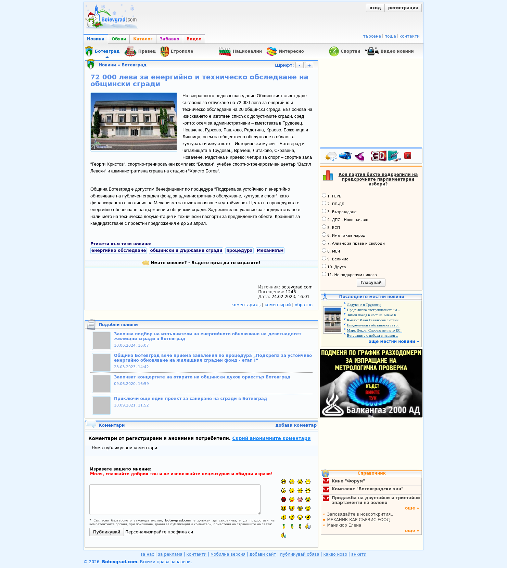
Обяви (119, 39)
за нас (147, 554)
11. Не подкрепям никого (349, 274)
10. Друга (334, 266)
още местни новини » (394, 341)
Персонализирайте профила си (159, 532)
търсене (372, 36)
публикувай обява (299, 554)
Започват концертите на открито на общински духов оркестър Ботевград (202, 377)
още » (412, 508)
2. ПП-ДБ (333, 203)
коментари (246, 304)
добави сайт (263, 554)
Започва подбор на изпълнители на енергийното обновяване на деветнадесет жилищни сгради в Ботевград (207, 336)
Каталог (142, 39)
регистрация (403, 7)
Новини (95, 39)
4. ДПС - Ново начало (345, 219)
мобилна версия (228, 554)
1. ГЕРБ (331, 195)
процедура (239, 250)
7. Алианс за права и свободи (353, 243)
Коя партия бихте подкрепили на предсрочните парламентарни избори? (378, 179)
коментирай (278, 304)
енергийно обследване (118, 250)
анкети (359, 554)
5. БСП (331, 227)
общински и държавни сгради (186, 250)
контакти (410, 36)
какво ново (335, 554)
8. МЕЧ (331, 251)
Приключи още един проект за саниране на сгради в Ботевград (190, 398)
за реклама (170, 554)
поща (390, 36)
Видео (194, 39)
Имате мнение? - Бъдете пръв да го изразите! (201, 262)
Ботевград (134, 65)
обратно (304, 304)
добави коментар (296, 425)
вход (375, 7)
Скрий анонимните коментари (271, 438)
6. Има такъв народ (343, 235)
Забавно (169, 39)
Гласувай (370, 282)
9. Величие (335, 258)
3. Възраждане (339, 211)
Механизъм (270, 250)
